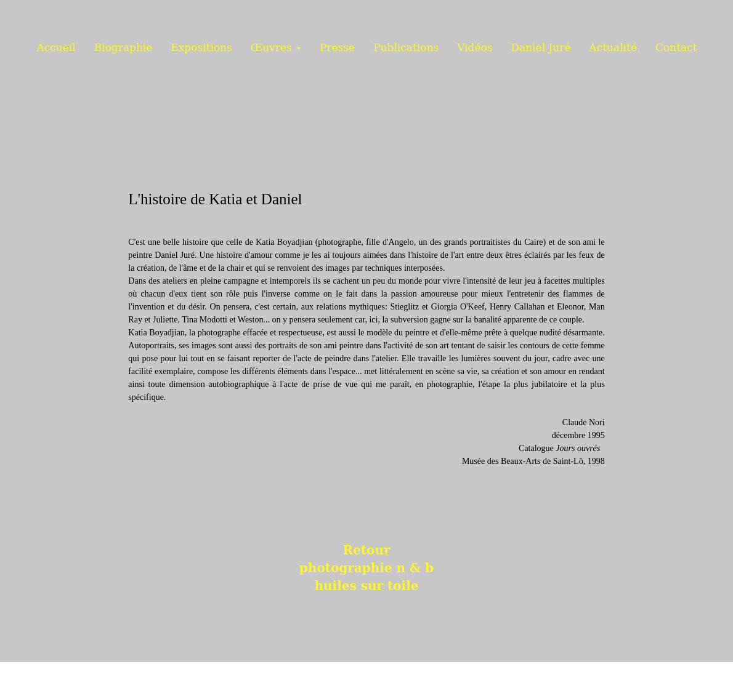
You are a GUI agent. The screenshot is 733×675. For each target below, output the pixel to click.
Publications (406, 47)
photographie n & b (366, 568)
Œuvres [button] (276, 47)
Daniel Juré (540, 47)
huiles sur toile (366, 585)
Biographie (123, 47)
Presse (337, 47)
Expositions (201, 47)
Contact (676, 47)
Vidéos (474, 47)
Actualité (612, 47)
